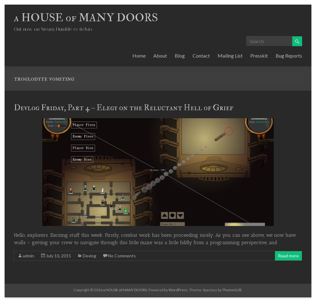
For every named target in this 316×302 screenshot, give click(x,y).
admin (28, 255)
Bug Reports (289, 55)
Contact (201, 55)
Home (139, 55)
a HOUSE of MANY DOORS (86, 18)
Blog (180, 55)
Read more (288, 255)
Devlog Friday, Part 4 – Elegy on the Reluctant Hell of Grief (123, 108)
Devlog (89, 255)
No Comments (122, 255)
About (160, 55)
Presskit (259, 55)
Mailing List (230, 55)
